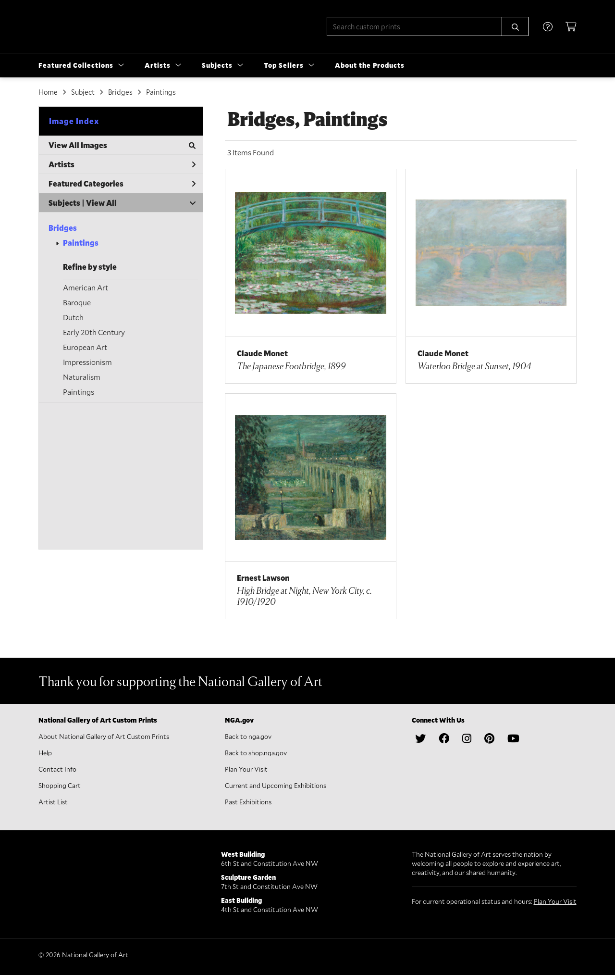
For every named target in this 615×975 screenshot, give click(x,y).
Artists (122, 164)
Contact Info (57, 769)
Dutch (73, 317)
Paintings (80, 243)
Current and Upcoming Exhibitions (275, 785)
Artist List (53, 801)
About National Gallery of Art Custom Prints (103, 736)
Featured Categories (122, 183)
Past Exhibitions (248, 801)
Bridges (63, 228)
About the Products (370, 65)
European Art (85, 347)
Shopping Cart (59, 785)
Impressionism (87, 362)
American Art (85, 287)
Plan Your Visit (246, 769)
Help (45, 752)
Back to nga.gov (248, 736)
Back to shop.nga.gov (256, 752)
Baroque (77, 302)
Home (48, 92)
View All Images (122, 145)
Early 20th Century (94, 332)
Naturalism (81, 377)
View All (101, 203)
